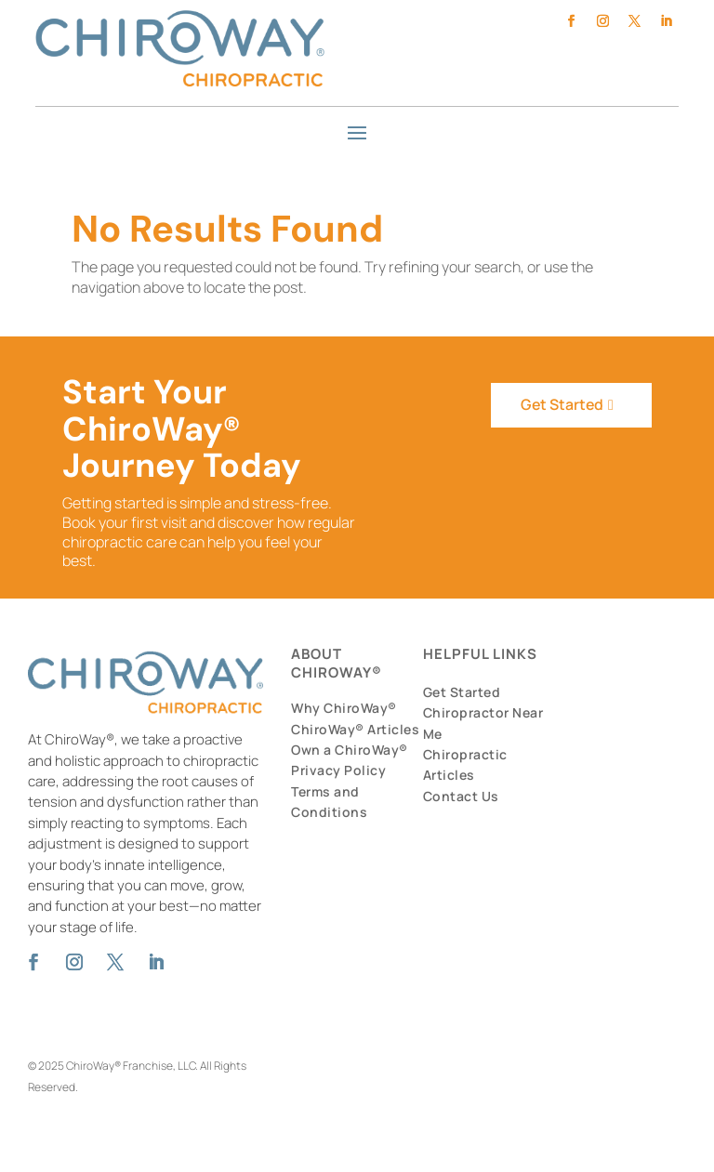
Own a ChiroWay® (349, 749)
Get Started (561, 404)
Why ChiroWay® (344, 708)
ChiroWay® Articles (355, 729)
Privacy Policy (338, 770)
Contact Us (461, 796)
